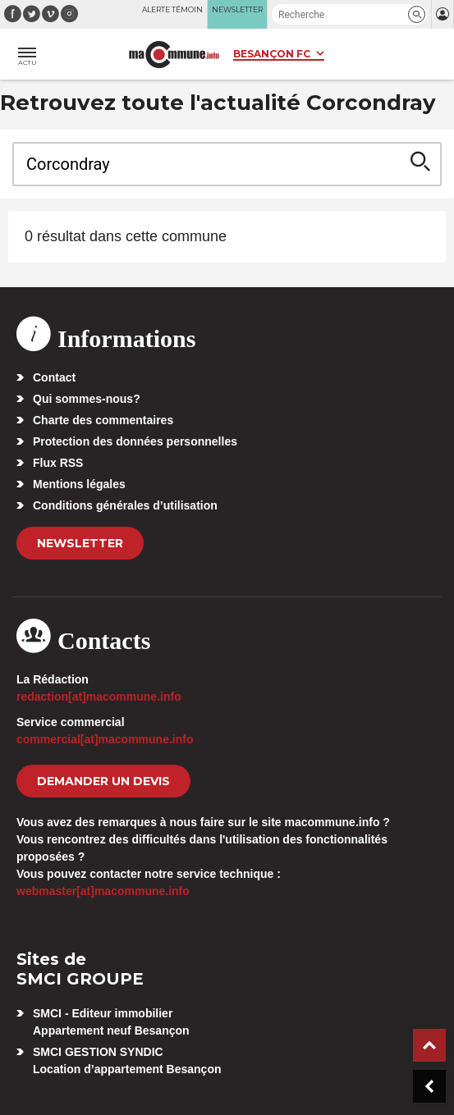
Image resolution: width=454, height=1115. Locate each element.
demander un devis (103, 781)
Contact (54, 377)
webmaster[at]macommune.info (103, 891)
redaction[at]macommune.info (98, 696)
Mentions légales (79, 484)
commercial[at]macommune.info (105, 739)
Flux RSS (58, 462)
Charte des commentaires (103, 420)
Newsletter (80, 543)
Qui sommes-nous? (86, 398)
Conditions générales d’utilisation (125, 505)
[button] (416, 14)
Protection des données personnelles (135, 441)
